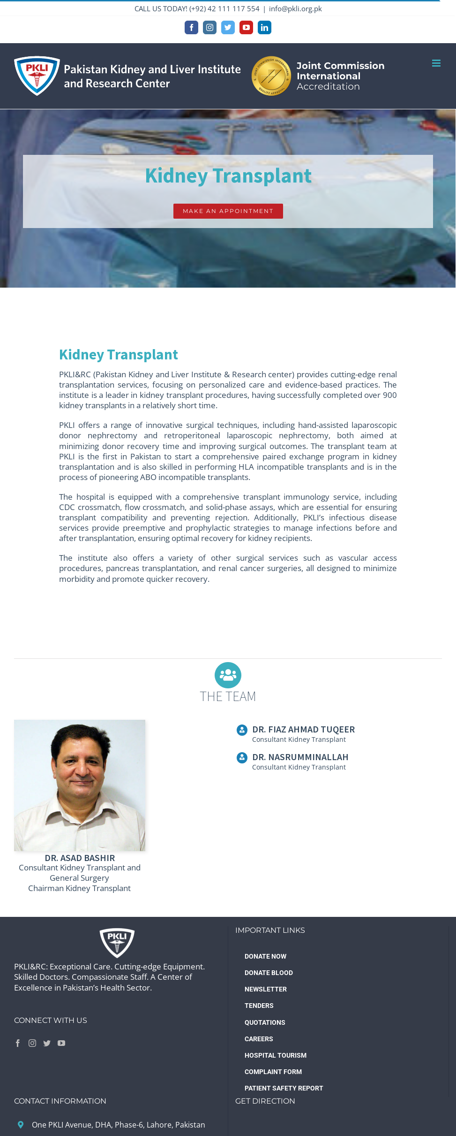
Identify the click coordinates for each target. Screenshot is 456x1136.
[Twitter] (47, 1043)
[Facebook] (18, 1043)
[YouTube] (61, 1043)
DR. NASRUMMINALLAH (300, 756)
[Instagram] (32, 1043)
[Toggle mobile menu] (437, 63)
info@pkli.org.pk (295, 8)
